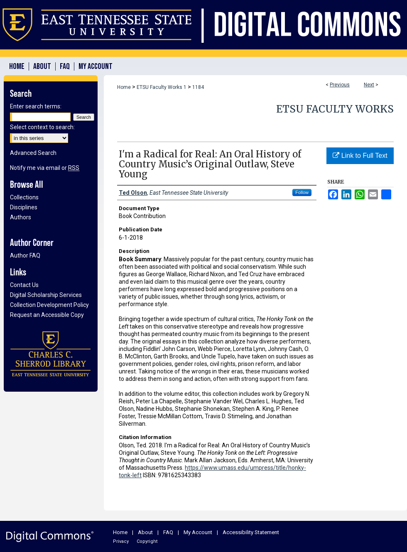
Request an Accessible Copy (47, 315)
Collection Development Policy (49, 305)
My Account (198, 532)
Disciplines (23, 207)
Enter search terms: (35, 106)
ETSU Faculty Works (335, 109)
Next (369, 85)
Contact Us (24, 285)
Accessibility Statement (251, 532)
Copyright (147, 541)
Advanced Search (33, 153)
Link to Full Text (360, 155)
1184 (198, 87)
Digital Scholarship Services (46, 295)
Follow (302, 192)
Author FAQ (25, 255)
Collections (24, 197)
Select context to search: (42, 127)
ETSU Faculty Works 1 (161, 87)
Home (124, 87)
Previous (340, 85)
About (145, 532)
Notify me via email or (44, 167)
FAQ (168, 532)
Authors (20, 217)
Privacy (121, 541)
